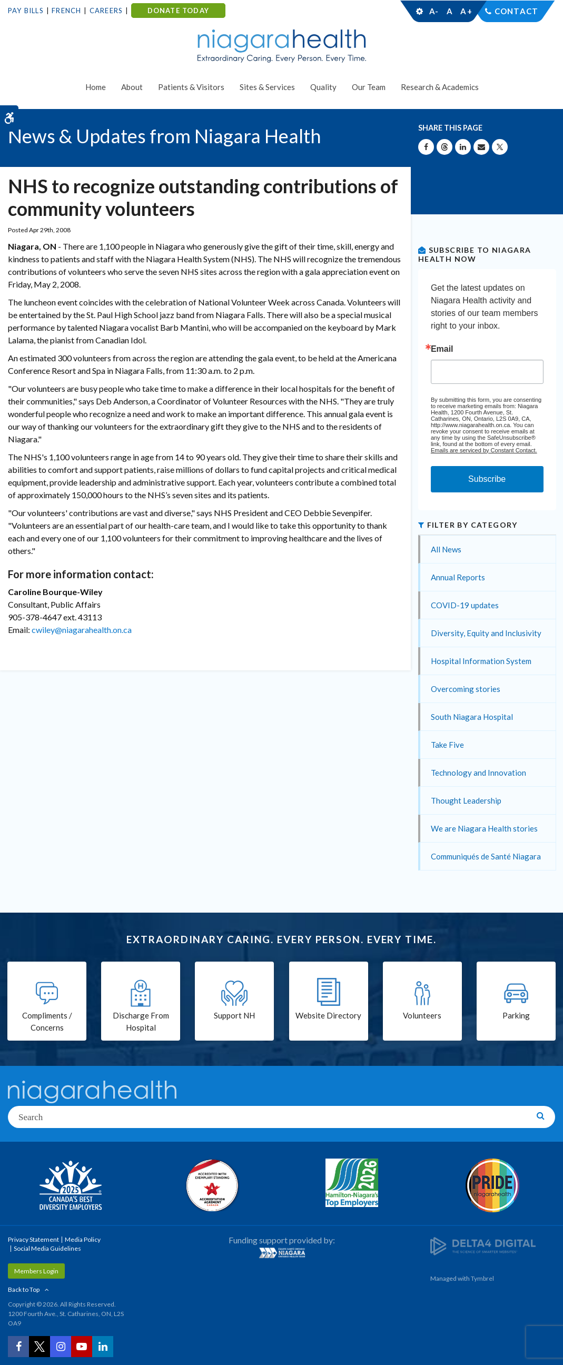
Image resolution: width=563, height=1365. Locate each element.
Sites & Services (267, 87)
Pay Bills (26, 10)
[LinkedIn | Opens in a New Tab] (102, 1346)
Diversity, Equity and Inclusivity (486, 633)
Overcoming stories (465, 689)
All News (446, 549)
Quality (323, 87)
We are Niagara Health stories (484, 828)
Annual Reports (458, 577)
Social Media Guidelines (47, 1248)
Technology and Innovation (478, 772)
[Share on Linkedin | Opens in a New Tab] (463, 147)
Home (95, 87)
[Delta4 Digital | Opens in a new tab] (483, 1246)
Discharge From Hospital (141, 1021)
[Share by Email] (481, 147)
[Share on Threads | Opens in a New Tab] (444, 147)
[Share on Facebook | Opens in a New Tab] (426, 147)
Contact (516, 11)
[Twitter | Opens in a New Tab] (39, 1346)
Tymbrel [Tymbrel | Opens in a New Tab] (482, 1278)
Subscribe (487, 478)
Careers (106, 10)
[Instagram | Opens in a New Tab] (60, 1346)
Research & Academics (440, 87)
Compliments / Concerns (47, 1021)
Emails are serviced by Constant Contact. (484, 450)
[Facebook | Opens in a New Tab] (18, 1346)
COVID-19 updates (465, 605)
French (66, 10)
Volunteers (422, 1015)
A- (434, 11)
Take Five (447, 744)
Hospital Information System (481, 661)
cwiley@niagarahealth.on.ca (82, 630)
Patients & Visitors (191, 87)
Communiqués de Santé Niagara (486, 856)
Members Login (36, 1271)
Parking (516, 1015)
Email (442, 349)
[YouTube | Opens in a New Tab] (81, 1346)
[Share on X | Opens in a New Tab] (500, 147)
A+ (465, 11)
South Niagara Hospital (472, 716)
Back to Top (23, 1289)
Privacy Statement (33, 1239)
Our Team (369, 87)
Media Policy (83, 1239)
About (132, 87)
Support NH (234, 1015)
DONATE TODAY (178, 10)
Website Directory (328, 1015)
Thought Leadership (466, 800)
